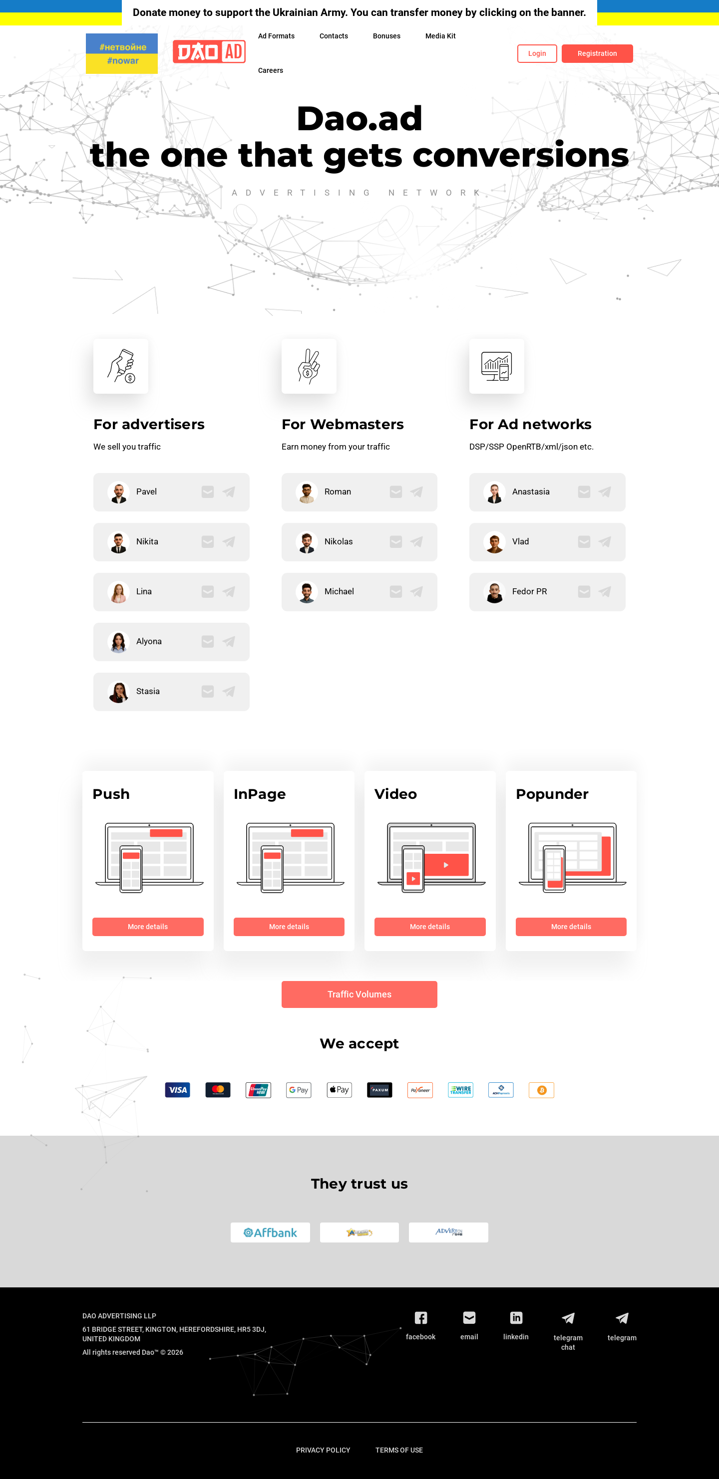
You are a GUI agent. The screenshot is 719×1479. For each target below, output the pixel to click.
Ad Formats (276, 36)
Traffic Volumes (359, 994)
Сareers (270, 70)
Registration (597, 53)
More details (148, 927)
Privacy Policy (323, 1450)
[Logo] (209, 53)
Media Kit (440, 36)
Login (537, 53)
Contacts (334, 36)
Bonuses (386, 36)
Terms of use (399, 1450)
